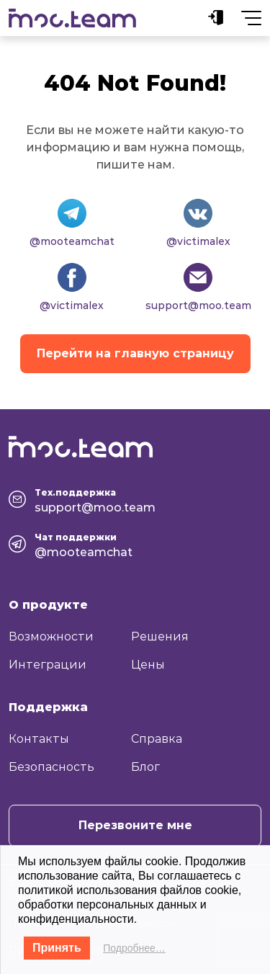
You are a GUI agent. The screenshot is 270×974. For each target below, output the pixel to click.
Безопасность (51, 767)
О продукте (48, 605)
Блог (145, 767)
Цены (148, 664)
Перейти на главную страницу (135, 353)
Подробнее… (134, 948)
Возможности (51, 636)
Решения (160, 636)
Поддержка (48, 707)
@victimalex (198, 241)
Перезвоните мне (135, 825)
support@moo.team (198, 305)
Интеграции (47, 664)
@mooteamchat (72, 241)
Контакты (39, 739)
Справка (156, 739)
